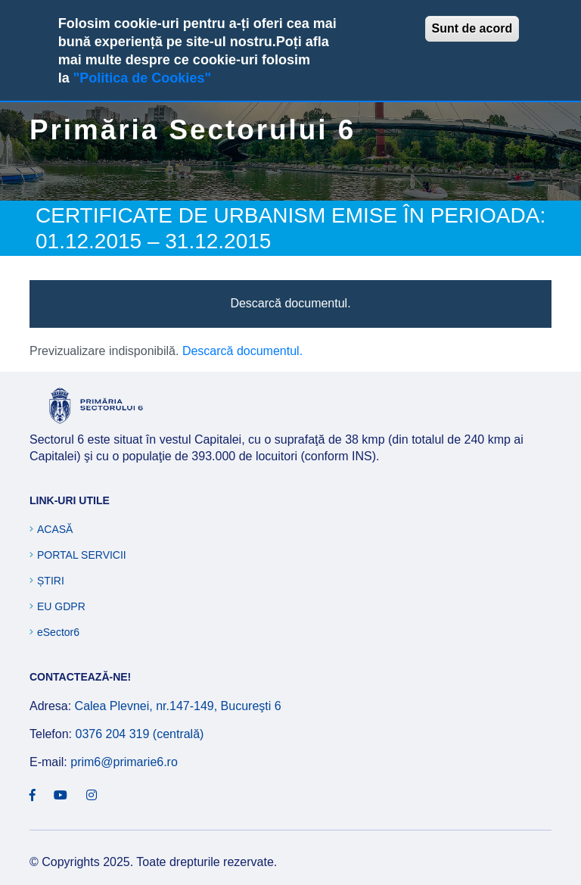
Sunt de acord (472, 28)
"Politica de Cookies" (142, 78)
